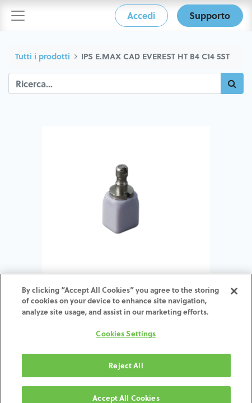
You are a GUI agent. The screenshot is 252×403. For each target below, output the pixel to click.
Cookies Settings (126, 339)
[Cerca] (232, 83)
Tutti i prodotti (42, 56)
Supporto (209, 15)
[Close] (234, 296)
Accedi (141, 15)
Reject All (126, 370)
